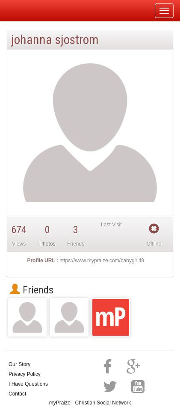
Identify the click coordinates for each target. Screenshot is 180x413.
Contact (17, 394)
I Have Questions (28, 384)
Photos (47, 244)
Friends (31, 290)
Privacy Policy (25, 374)
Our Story (19, 364)
